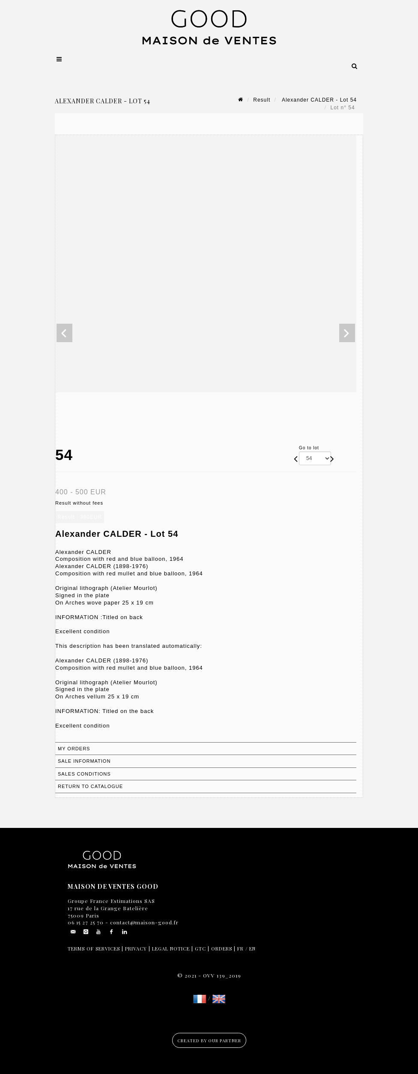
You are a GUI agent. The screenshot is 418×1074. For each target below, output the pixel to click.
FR (240, 948)
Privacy (136, 948)
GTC (200, 948)
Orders (221, 948)
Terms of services (94, 948)
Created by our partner (209, 1041)
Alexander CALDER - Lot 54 (318, 100)
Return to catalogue (90, 786)
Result (261, 100)
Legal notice (171, 948)
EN (252, 948)
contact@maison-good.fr (143, 922)
